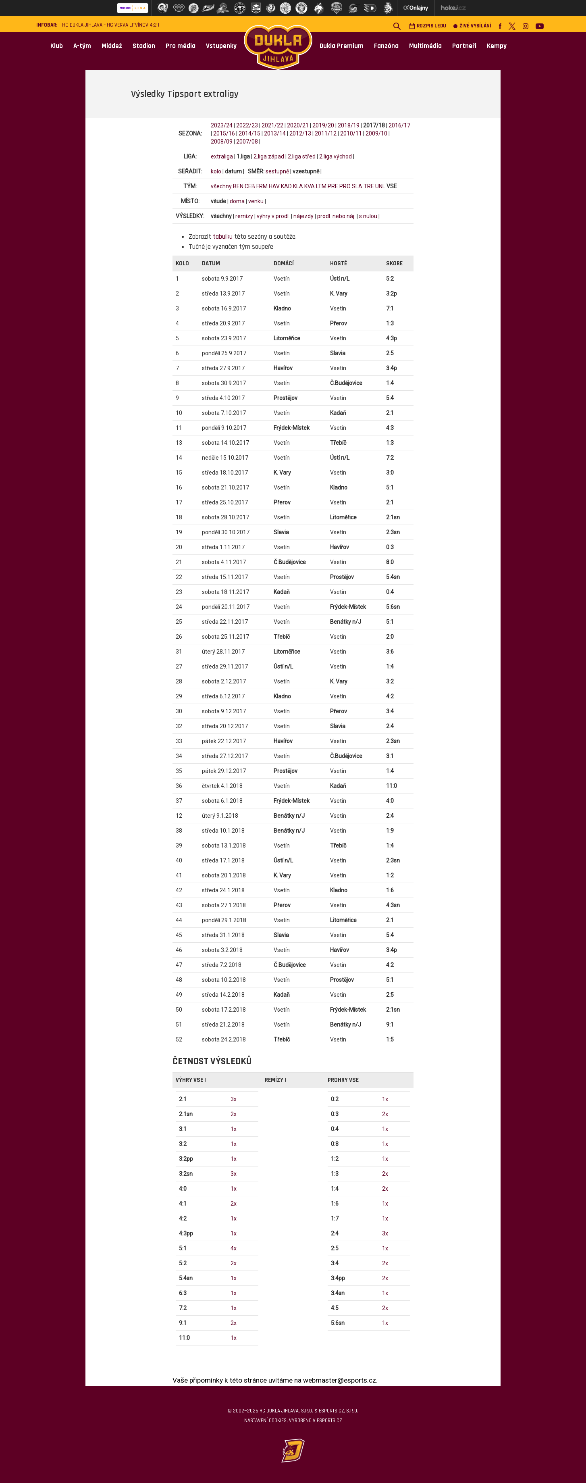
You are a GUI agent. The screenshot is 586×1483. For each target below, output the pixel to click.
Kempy (497, 46)
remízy (244, 216)
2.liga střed (302, 156)
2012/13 (300, 133)
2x (234, 1114)
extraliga (222, 156)
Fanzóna (386, 46)
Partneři (464, 46)
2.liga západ (269, 156)
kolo (216, 171)
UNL (380, 186)
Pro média (180, 46)
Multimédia (425, 46)
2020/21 (298, 125)
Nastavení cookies (265, 1420)
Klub (56, 46)
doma (237, 201)
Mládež (112, 46)
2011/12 (326, 133)
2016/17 (399, 125)
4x (234, 1248)
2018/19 (348, 125)
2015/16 (224, 133)
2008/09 (222, 141)
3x (234, 1099)
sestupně (277, 171)
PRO (345, 186)
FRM (262, 186)
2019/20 (323, 125)
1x (234, 1129)
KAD (286, 186)
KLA (298, 186)
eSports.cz (329, 1420)
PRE (333, 186)
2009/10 (376, 133)
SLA (357, 186)
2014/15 (249, 133)
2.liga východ (335, 156)
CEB (250, 186)
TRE (369, 186)
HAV (274, 186)
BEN (238, 186)
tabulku (223, 236)
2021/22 (272, 125)
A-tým (82, 46)
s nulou (368, 216)
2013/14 (275, 133)
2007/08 (247, 141)
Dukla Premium (342, 46)
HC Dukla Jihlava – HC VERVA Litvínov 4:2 (109, 25)
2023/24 (222, 125)
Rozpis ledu (427, 26)
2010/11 (351, 133)
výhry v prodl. (273, 216)
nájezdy (303, 216)
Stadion (144, 46)
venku (256, 201)
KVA (309, 186)
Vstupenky (221, 46)
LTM (321, 186)
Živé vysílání (472, 26)
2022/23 (247, 125)
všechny (221, 186)
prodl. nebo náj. (336, 216)
